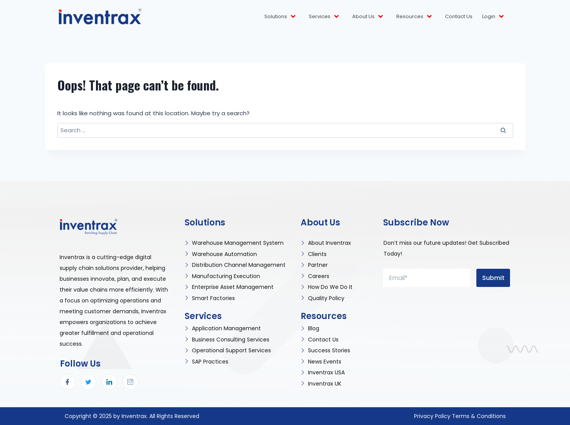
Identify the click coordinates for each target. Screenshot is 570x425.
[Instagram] (130, 382)
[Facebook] (67, 382)
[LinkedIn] (109, 382)
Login (493, 16)
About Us (368, 16)
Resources (414, 16)
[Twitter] (88, 382)
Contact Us (458, 16)
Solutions (280, 16)
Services (324, 16)
